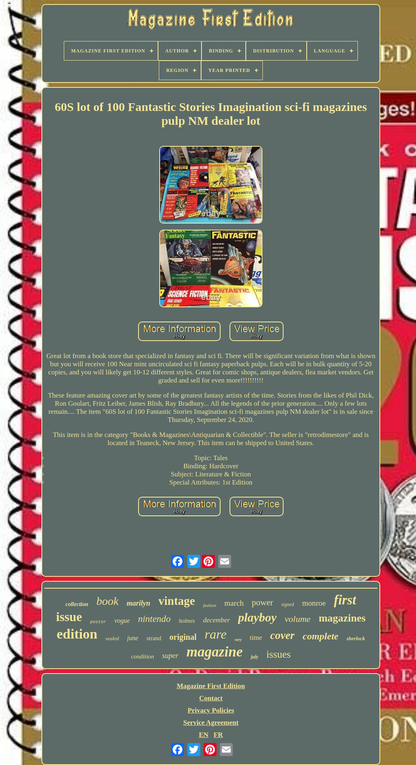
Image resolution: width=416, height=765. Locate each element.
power (262, 602)
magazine (214, 652)
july (254, 657)
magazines (342, 618)
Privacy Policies (211, 710)
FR (218, 735)
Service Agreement (210, 722)
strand (153, 638)
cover (282, 635)
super (170, 656)
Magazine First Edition (211, 686)
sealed (112, 638)
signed (287, 604)
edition (76, 633)
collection (76, 604)
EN (203, 735)
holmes (187, 621)
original (183, 636)
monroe (314, 603)
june (133, 638)
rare (216, 634)
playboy (257, 617)
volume (298, 619)
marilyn (138, 603)
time (256, 637)
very (238, 639)
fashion (209, 605)
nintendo (154, 619)
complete (320, 636)
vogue (122, 620)
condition (142, 656)
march (233, 603)
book (107, 601)
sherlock (356, 638)
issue (69, 617)
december (216, 620)
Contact (211, 698)
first (345, 600)
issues (278, 654)
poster (98, 621)
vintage (176, 600)
